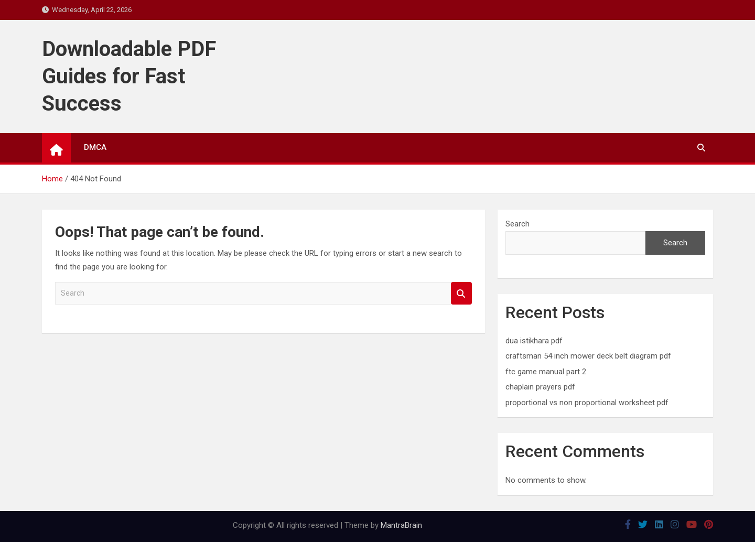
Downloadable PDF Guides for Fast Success (129, 76)
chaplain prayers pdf (540, 387)
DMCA (95, 147)
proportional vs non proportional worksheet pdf (586, 402)
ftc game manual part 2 (545, 371)
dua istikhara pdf (534, 340)
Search (461, 293)
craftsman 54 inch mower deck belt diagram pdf (588, 356)
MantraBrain (401, 525)
